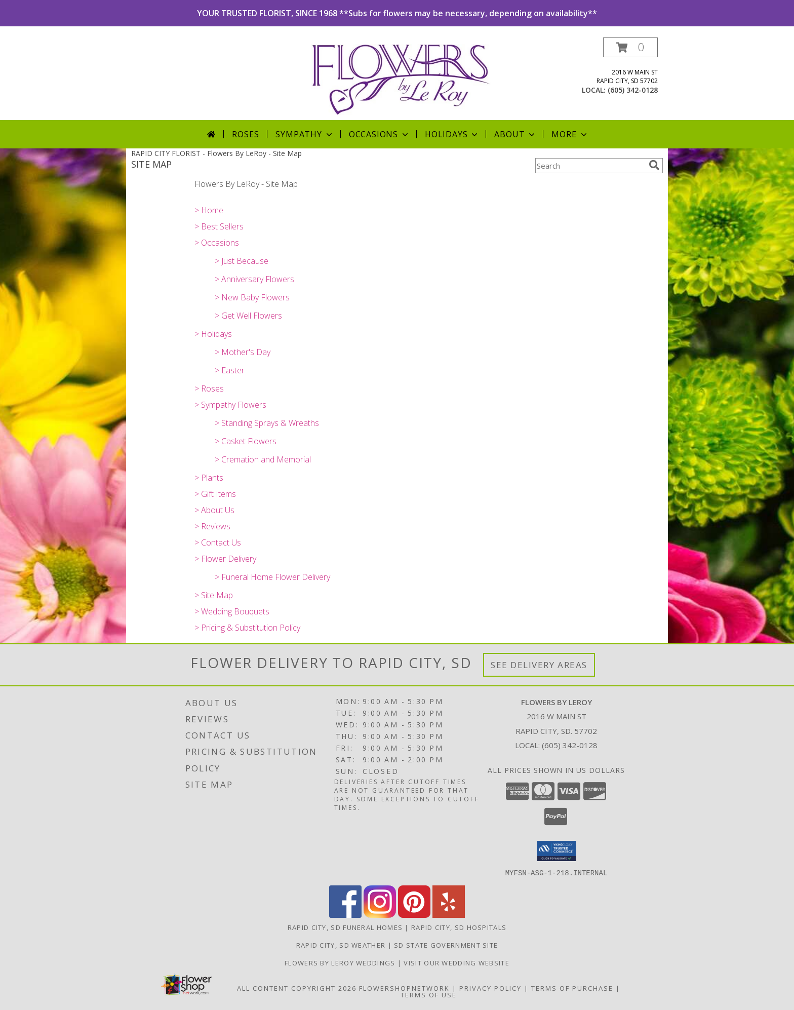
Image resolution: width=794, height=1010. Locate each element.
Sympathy (304, 134)
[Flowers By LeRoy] (400, 79)
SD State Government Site (446, 944)
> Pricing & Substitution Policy (247, 627)
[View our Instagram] (380, 914)
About (515, 134)
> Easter (230, 370)
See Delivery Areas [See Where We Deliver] (539, 665)
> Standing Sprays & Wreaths (267, 423)
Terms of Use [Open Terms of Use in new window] (429, 994)
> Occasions (216, 242)
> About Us (214, 510)
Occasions (379, 134)
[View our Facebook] (345, 914)
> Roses (209, 388)
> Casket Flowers (245, 441)
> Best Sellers (219, 226)
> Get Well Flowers (248, 315)
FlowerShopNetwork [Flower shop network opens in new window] (404, 987)
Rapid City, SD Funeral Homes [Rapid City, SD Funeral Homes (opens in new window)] (345, 926)
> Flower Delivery (225, 558)
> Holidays (213, 333)
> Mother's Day (242, 352)
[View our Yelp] (448, 914)
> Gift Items (215, 493)
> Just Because (241, 260)
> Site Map (213, 595)
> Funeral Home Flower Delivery (272, 576)
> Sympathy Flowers (230, 404)
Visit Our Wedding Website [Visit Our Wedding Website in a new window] (456, 962)
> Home (208, 210)
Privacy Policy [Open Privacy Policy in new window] (490, 987)
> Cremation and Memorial (263, 459)
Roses (245, 134)
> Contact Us (217, 542)
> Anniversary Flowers (254, 279)
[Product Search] (590, 166)
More (569, 134)
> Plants (208, 477)
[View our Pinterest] (414, 914)
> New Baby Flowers (252, 297)
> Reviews (212, 526)
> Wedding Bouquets (231, 611)
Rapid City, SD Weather (341, 944)
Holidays (452, 134)
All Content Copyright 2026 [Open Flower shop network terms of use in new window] (296, 987)
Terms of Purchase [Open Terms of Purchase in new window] (572, 987)
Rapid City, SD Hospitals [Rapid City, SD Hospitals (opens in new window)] (458, 926)
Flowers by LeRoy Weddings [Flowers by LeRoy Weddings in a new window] (341, 962)
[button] (630, 47)
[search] (654, 165)
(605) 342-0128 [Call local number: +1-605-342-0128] (633, 90)
